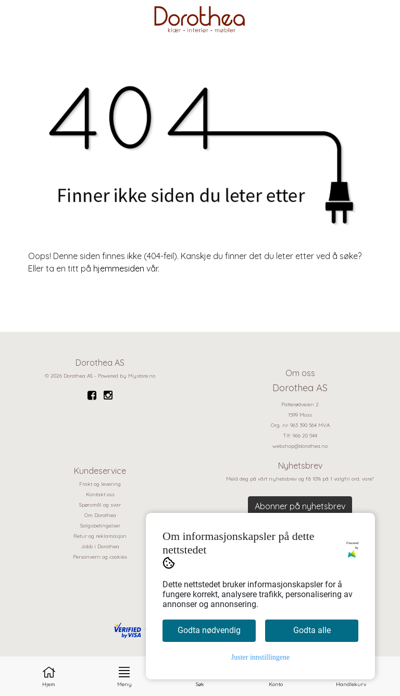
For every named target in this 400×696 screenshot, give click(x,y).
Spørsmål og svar (100, 504)
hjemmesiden (118, 268)
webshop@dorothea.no (300, 446)
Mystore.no (141, 375)
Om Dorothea (100, 515)
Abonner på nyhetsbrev (300, 506)
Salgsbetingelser (100, 525)
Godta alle (312, 630)
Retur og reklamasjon (100, 536)
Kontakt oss (100, 494)
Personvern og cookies (100, 556)
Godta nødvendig (209, 630)
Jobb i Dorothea (100, 546)
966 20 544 (305, 435)
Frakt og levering (100, 484)
